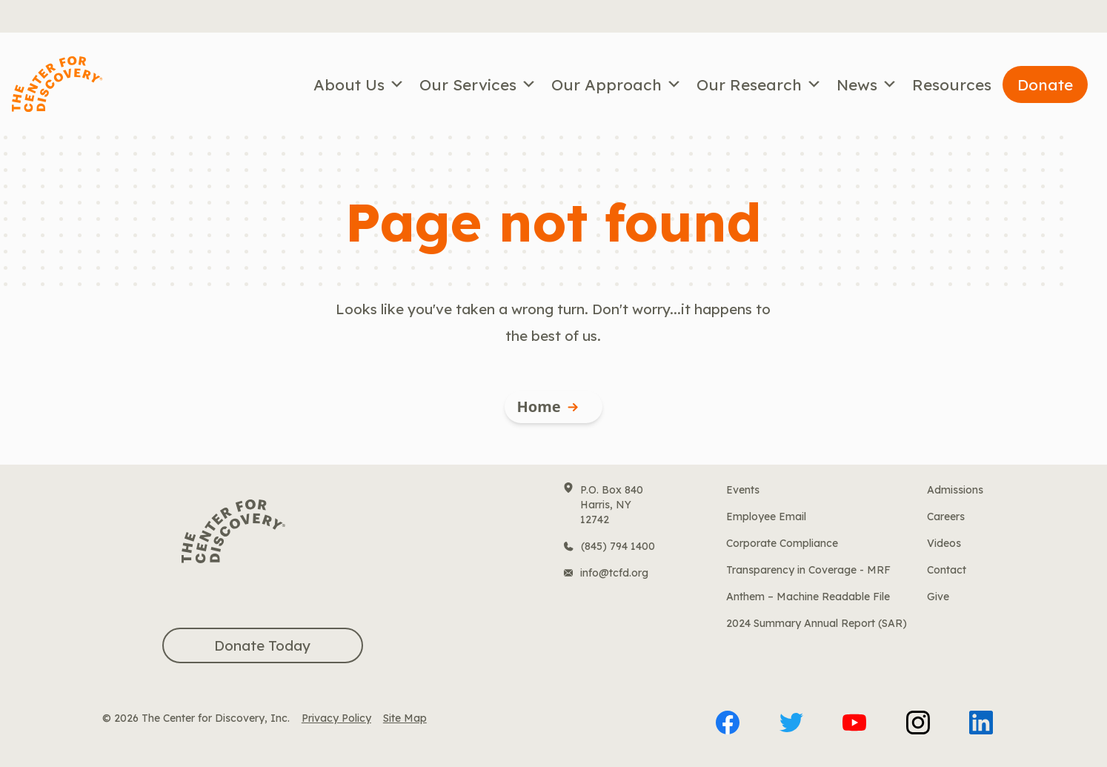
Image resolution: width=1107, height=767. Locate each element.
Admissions (955, 490)
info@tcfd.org (614, 573)
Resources (951, 84)
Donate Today (262, 645)
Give (938, 596)
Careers (946, 516)
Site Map (405, 718)
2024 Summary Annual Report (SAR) (816, 623)
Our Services (477, 84)
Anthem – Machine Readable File (808, 596)
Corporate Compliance (782, 543)
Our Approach (616, 84)
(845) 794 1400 (618, 546)
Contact (946, 570)
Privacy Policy (336, 718)
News (867, 84)
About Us (359, 84)
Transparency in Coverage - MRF (808, 570)
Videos (944, 543)
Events (742, 490)
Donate (1045, 84)
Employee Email (766, 516)
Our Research (759, 84)
